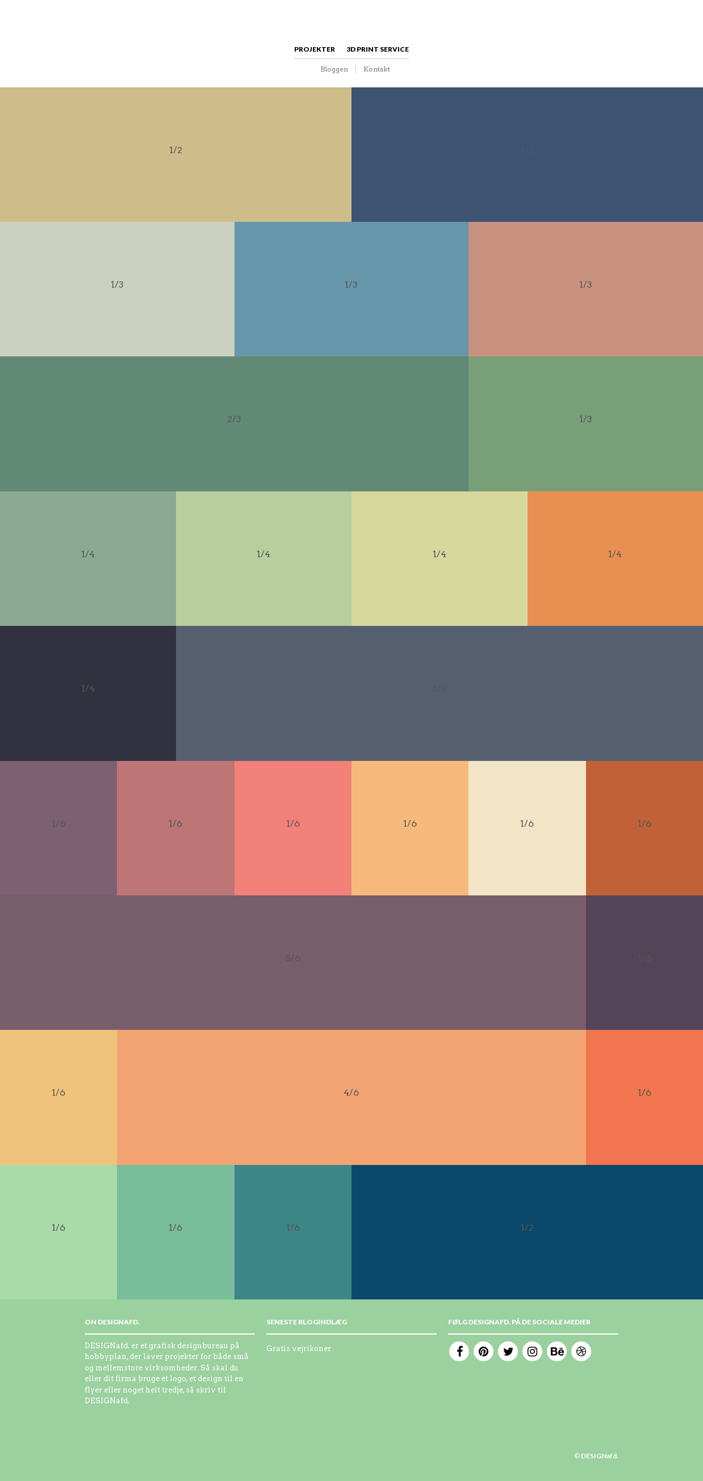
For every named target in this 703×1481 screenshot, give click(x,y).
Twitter (508, 1351)
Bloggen (334, 69)
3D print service (377, 49)
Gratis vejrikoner (298, 1348)
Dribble (581, 1351)
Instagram (532, 1351)
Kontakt (376, 69)
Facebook (459, 1351)
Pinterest (483, 1351)
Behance (557, 1351)
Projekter (314, 49)
